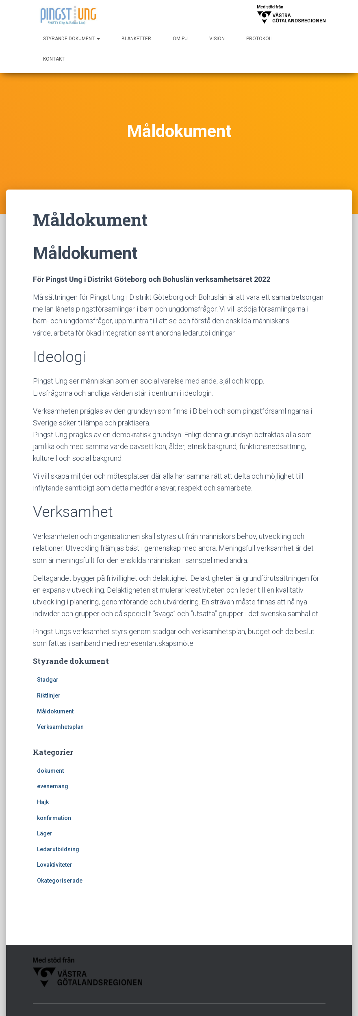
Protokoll (260, 38)
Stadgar (48, 679)
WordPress (310, 1002)
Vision (217, 38)
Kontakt (54, 59)
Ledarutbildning (58, 849)
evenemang (52, 786)
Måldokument (55, 711)
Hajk (43, 802)
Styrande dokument (71, 38)
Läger (44, 833)
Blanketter (136, 38)
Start (195, 981)
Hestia (258, 1002)
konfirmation (54, 818)
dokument (50, 770)
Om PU (180, 38)
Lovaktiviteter (54, 864)
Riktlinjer (49, 695)
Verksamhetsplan (60, 727)
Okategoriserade (59, 880)
